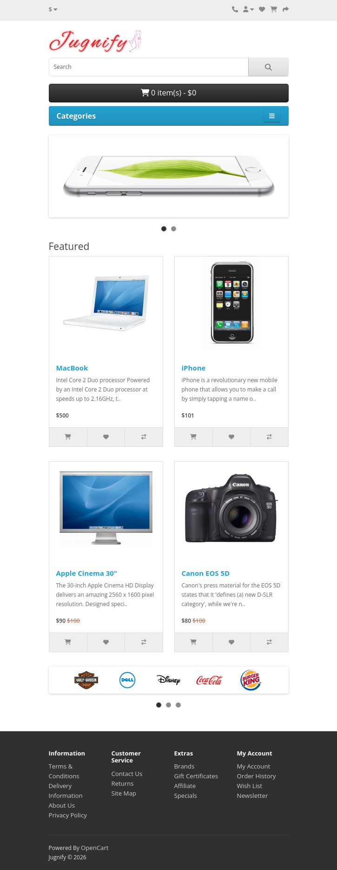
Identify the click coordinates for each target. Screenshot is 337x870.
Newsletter (252, 795)
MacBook (72, 367)
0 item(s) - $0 (168, 93)
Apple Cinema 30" (86, 573)
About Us (62, 805)
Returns (123, 783)
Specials (185, 795)
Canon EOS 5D (206, 573)
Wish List (250, 786)
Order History (256, 776)
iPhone (194, 367)
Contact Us (127, 773)
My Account (254, 766)
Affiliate (185, 786)
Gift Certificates (196, 776)
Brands (184, 766)
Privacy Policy (68, 815)
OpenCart (95, 847)
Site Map (124, 793)
